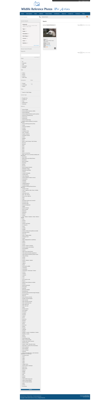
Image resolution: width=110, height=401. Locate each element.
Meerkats (24, 288)
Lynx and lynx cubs (26, 279)
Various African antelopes (27, 365)
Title (23, 64)
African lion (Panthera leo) (27, 115)
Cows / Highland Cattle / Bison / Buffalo (30, 190)
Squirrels (24, 351)
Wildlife (23, 371)
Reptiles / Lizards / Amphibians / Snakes (30, 332)
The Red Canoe (25, 355)
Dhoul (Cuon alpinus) (26, 196)
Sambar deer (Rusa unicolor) (28, 341)
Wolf (23, 374)
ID (22, 61)
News (35, 13)
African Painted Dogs (26, 119)
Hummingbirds (25, 248)
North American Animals (27, 297)
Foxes (23, 226)
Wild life (24, 370)
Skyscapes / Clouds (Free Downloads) (30, 345)
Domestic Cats (25, 202)
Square (23, 86)
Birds (23, 145)
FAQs (83, 13)
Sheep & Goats (25, 342)
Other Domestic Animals (27, 301)
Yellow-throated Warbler (27, 381)
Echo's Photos (25, 209)
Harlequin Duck (25, 236)
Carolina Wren (25, 174)
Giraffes (23, 227)
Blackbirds (24, 159)
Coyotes (24, 191)
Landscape (24, 84)
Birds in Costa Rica (26, 153)
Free (23, 101)
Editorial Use (24, 102)
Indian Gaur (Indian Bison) (27, 251)
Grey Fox (24, 233)
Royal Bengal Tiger (26, 338)
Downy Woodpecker (26, 204)
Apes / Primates (25, 132)
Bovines (24, 165)
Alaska (23, 125)
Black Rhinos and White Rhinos (28, 158)
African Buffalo (25, 109)
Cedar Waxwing (25, 176)
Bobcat (23, 164)
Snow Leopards (25, 347)
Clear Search (36, 45)
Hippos (23, 241)
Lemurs (23, 272)
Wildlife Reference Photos (32, 397)
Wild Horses (24, 368)
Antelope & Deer (25, 131)
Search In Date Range (26, 92)
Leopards (24, 275)
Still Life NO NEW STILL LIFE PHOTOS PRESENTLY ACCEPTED (29, 353)
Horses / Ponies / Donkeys (27, 245)
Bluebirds (24, 162)
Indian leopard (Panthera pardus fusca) (30, 254)
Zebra (23, 383)
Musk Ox (24, 295)
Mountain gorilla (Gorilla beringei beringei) (30, 292)
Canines (24, 171)
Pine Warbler (25, 310)
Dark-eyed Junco (25, 193)
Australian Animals (26, 135)
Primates (24, 313)
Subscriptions (29, 13)
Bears (23, 139)
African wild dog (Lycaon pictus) (28, 123)
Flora (23, 219)
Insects (23, 257)
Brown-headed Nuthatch (27, 167)
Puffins (23, 316)
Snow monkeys (25, 350)
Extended (24, 104)
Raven (23, 323)
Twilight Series (25, 364)
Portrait (23, 83)
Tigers (23, 356)
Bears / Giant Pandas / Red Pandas (29, 141)
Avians (23, 136)
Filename (24, 67)
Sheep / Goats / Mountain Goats (28, 344)
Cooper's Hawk (25, 188)
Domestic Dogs (25, 203)
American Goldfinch (26, 126)
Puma (23, 317)
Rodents (24, 336)
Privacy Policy (29, 396)
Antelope (24, 129)
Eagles (23, 206)
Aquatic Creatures (26, 134)
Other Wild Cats (25, 304)
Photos (23, 74)
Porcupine (24, 311)
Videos (23, 73)
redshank (24, 329)
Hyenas (23, 250)
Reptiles (24, 330)
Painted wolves (25, 308)
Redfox (23, 326)
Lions (23, 276)
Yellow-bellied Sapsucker (27, 378)
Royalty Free (24, 98)
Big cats (24, 144)
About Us (64, 13)
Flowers (24, 220)
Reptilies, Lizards (25, 333)
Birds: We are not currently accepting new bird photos (30, 155)
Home (22, 13)
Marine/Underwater (26, 285)
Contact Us (70, 13)
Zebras (23, 384)
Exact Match (36, 57)
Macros (23, 280)
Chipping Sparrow (26, 183)
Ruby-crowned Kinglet (26, 339)
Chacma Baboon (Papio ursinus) (28, 177)
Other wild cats (25, 305)
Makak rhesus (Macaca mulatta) (28, 282)
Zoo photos (24, 386)
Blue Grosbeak (25, 161)
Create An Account (85, 0)
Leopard (24, 273)
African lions (24, 116)
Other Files (24, 77)
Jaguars (24, 261)
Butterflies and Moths (26, 170)
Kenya (23, 264)
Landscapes (24, 269)
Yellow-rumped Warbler (27, 380)
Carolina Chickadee (26, 173)
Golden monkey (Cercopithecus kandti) (30, 230)
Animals (23, 128)
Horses (23, 244)
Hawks (23, 238)
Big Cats (24, 142)
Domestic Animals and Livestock (28, 200)
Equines (24, 213)
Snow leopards (25, 348)
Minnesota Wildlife (26, 289)
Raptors (24, 322)
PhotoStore (87, 395)
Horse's (23, 242)
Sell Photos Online (86, 396)
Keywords (24, 63)
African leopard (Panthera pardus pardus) (30, 113)
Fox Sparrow (24, 225)
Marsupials (24, 286)
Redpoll (23, 327)
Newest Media (49, 13)
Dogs (23, 197)
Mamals (24, 283)
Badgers (24, 138)
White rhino (24, 367)
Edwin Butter (48, 45)
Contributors (56, 13)
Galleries (41, 13)
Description (24, 66)
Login (80, 0)
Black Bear (24, 156)
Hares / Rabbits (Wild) (26, 235)
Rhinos (23, 335)
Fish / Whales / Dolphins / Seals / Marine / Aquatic (30, 217)
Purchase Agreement (37, 396)
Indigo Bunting (25, 255)
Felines (23, 215)
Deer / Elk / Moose (26, 194)
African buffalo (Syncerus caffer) (28, 111)
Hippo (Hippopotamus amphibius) (29, 239)
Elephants (24, 210)
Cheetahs (24, 180)
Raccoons (24, 319)
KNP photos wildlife (26, 266)
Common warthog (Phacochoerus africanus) (28, 187)
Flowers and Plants (26, 223)
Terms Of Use (23, 396)
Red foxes (24, 325)
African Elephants (25, 112)
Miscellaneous (25, 291)
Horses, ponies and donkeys (28, 247)
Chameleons (24, 179)
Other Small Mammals (26, 302)
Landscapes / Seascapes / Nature (29, 270)
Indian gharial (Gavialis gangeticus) (29, 252)
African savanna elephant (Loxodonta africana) (29, 122)
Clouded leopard (25, 184)
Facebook (77, 13)
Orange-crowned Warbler (27, 298)
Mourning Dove (25, 294)
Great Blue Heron (25, 232)
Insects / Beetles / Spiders (27, 260)
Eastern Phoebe (25, 207)
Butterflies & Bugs (26, 168)
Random (24, 320)
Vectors (23, 76)
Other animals (25, 300)
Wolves (23, 375)
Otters (23, 307)
